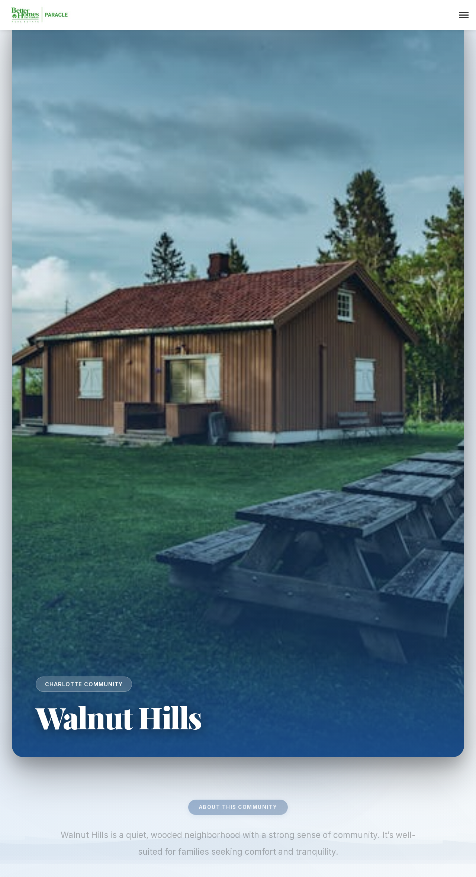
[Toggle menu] (464, 15)
